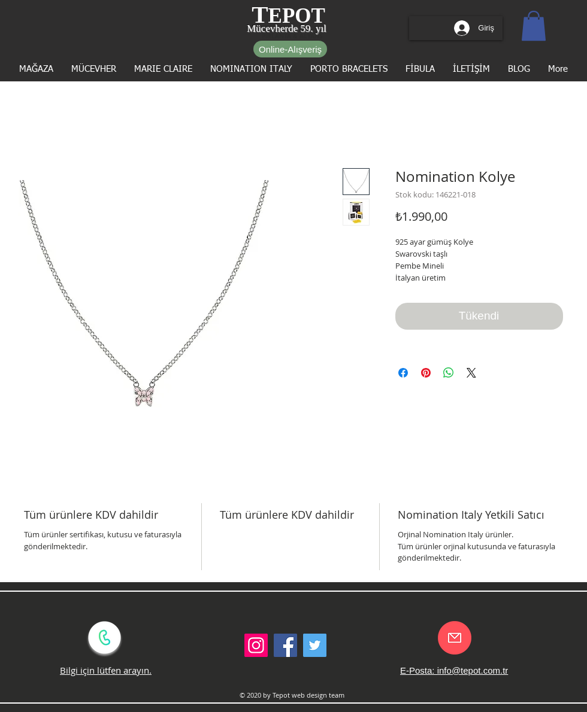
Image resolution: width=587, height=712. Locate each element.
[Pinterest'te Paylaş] (426, 373)
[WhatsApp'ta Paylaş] (448, 373)
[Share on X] (471, 373)
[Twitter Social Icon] (314, 645)
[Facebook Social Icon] (285, 645)
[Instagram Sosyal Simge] (256, 645)
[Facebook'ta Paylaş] (403, 373)
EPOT (296, 16)
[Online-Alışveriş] (290, 49)
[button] (533, 26)
